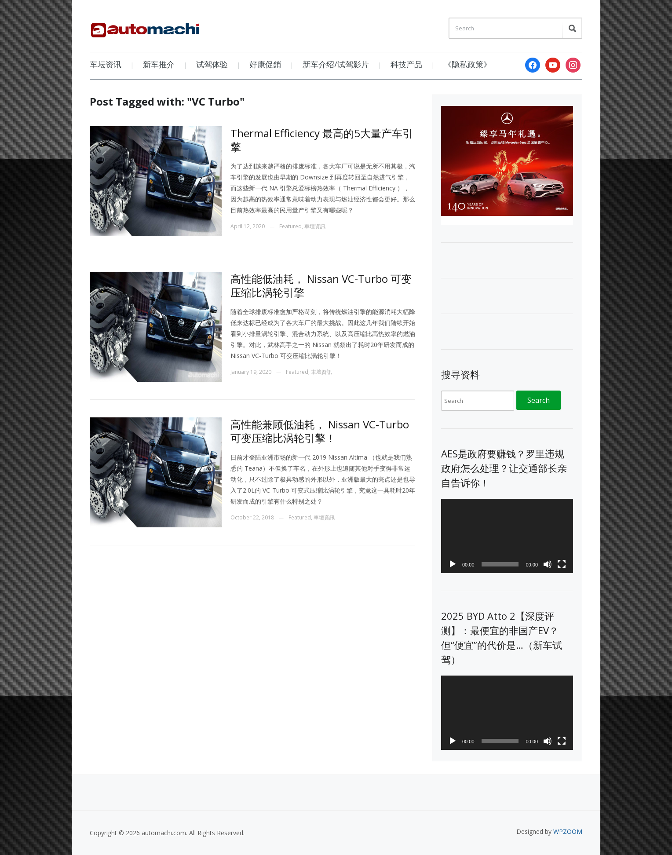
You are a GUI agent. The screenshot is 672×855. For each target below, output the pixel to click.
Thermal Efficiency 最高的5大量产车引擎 (321, 140)
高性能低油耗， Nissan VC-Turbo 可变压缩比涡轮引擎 (321, 285)
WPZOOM (567, 831)
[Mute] (547, 564)
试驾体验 (212, 64)
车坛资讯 (105, 64)
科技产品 (406, 64)
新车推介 (159, 64)
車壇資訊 (314, 226)
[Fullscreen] (561, 564)
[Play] (452, 564)
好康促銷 (265, 64)
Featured (290, 226)
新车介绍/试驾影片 (336, 64)
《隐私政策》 (467, 64)
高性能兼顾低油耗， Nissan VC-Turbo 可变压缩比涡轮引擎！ (319, 431)
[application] (507, 536)
